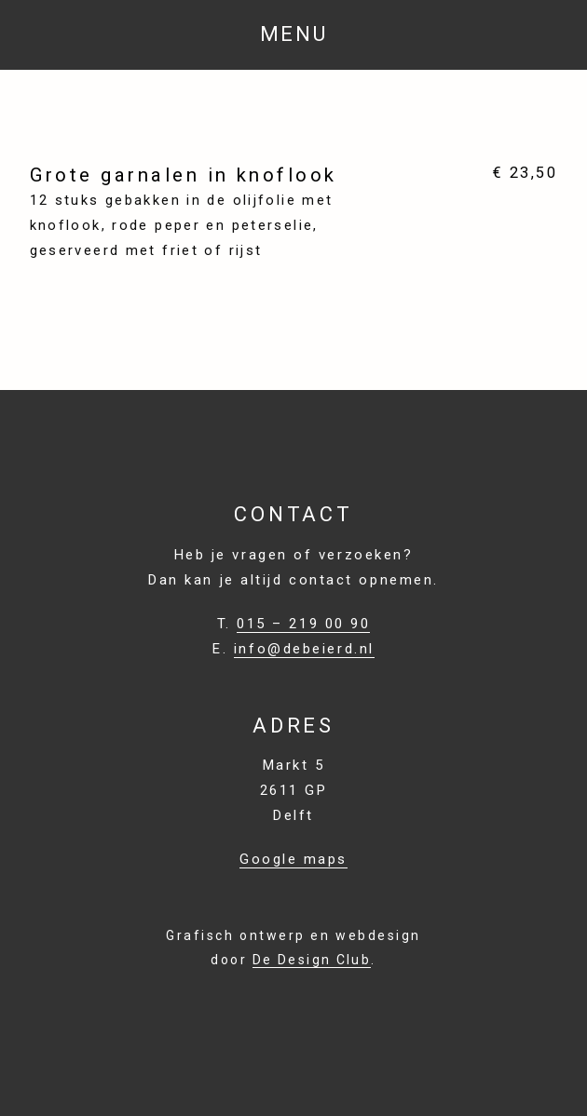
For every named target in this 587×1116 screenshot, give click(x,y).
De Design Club (312, 959)
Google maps (293, 859)
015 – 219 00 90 (303, 623)
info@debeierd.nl (304, 648)
